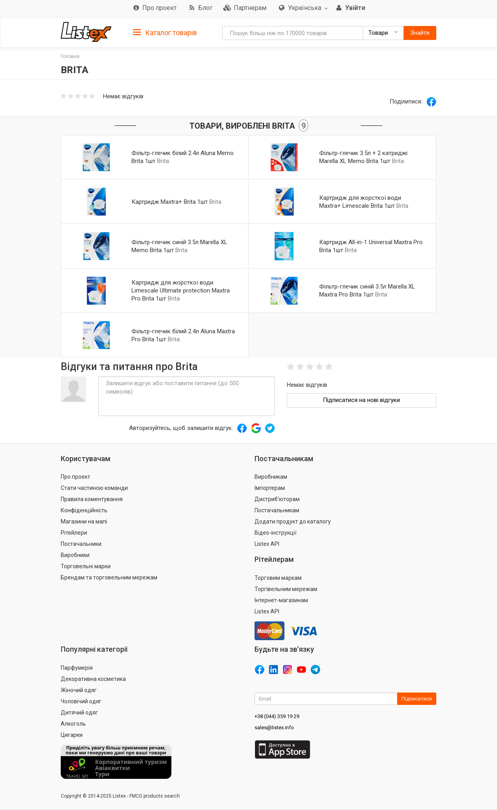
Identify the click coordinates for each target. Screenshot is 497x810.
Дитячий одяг (79, 712)
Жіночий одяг (79, 690)
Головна (70, 56)
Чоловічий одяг (81, 701)
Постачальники (81, 544)
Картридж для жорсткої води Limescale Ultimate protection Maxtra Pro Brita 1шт (180, 290)
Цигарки (72, 735)
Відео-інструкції (275, 532)
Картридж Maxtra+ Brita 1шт (169, 201)
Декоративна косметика (93, 679)
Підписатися (417, 699)
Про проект (75, 477)
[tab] (165, 32)
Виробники (75, 555)
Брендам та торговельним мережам (109, 577)
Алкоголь (73, 723)
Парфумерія (77, 668)
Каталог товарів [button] (165, 33)
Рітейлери (74, 532)
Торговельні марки (86, 566)
